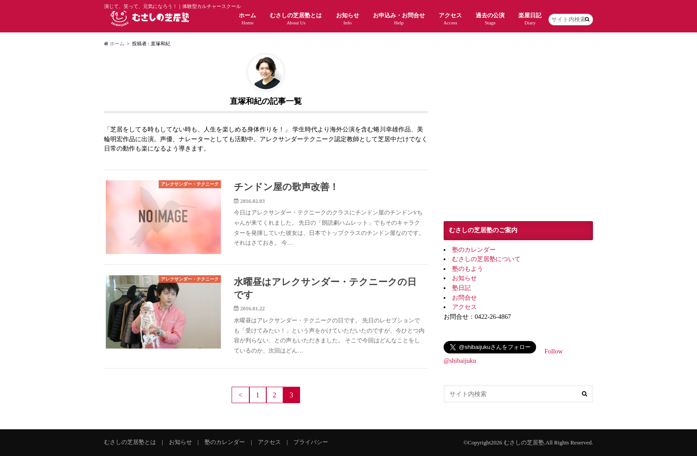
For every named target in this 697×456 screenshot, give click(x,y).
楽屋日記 (529, 19)
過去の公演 (490, 19)
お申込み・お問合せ (399, 19)
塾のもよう (467, 268)
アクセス (450, 19)
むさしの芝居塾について (486, 258)
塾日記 (461, 287)
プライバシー (310, 442)
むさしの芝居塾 (524, 443)
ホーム (247, 19)
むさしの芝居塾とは (296, 19)
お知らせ (347, 19)
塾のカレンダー (474, 249)
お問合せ (464, 297)
